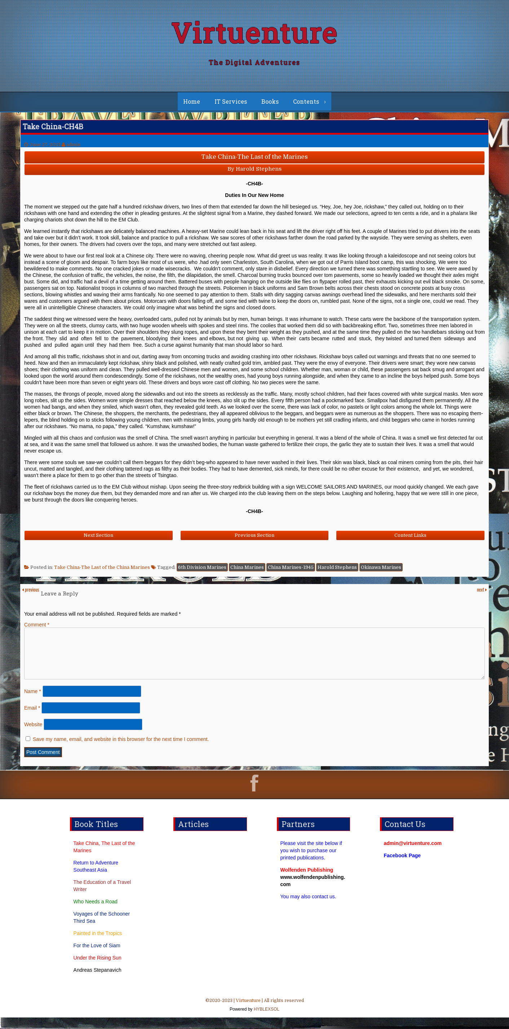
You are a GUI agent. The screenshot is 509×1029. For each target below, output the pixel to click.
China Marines (247, 570)
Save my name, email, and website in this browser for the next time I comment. (121, 751)
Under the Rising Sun (97, 969)
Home (191, 104)
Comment (36, 627)
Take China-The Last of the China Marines (102, 570)
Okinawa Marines (381, 570)
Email (32, 719)
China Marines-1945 (291, 570)
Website (33, 736)
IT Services (230, 104)
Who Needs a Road (96, 913)
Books (270, 104)
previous (30, 592)
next (482, 592)
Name (32, 703)
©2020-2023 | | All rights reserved (254, 1017)
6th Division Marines (202, 570)
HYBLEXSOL (265, 1020)
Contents (306, 104)
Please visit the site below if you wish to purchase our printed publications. (311, 862)
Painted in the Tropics (98, 945)
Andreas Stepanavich (97, 981)
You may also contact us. (308, 908)
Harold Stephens (337, 570)
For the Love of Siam (97, 957)
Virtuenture (254, 34)
